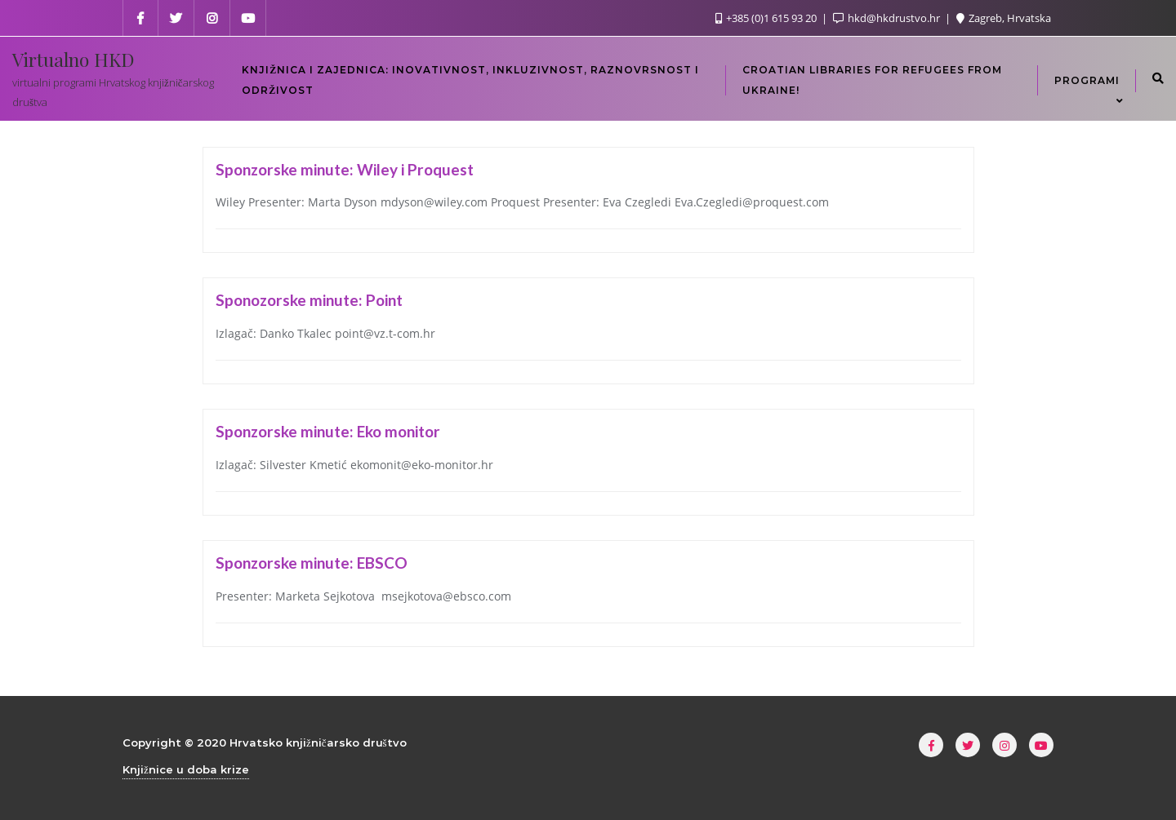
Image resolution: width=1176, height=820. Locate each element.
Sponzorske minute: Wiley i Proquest (345, 169)
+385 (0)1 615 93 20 (767, 18)
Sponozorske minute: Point (309, 299)
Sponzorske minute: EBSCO (312, 562)
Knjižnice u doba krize (185, 769)
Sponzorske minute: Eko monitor (328, 431)
